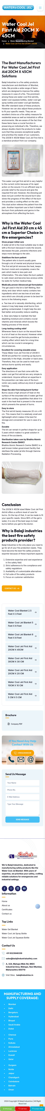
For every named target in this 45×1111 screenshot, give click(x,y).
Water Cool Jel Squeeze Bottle (15, 937)
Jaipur (11, 1073)
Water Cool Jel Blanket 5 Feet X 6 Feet (22, 624)
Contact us (7, 913)
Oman (11, 1089)
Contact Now (37, 1109)
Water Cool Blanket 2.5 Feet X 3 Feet (22, 612)
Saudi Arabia (14, 1024)
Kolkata (11, 1043)
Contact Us (10, 588)
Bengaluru (13, 1012)
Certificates (7, 909)
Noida (11, 1069)
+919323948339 (22, 752)
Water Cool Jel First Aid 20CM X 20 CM (22, 672)
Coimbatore (13, 1081)
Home (4, 41)
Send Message (22, 819)
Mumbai (12, 1004)
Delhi (10, 1008)
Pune (10, 1039)
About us (6, 905)
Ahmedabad (14, 1047)
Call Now (22, 1109)
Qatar (11, 1059)
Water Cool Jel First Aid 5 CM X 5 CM (22, 696)
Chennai (12, 1035)
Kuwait (11, 1055)
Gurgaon (12, 1065)
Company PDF (15, 724)
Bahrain (11, 1085)
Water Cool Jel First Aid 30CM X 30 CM (22, 660)
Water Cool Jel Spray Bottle (14, 933)
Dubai (11, 1028)
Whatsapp (7, 1109)
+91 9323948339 (14, 953)
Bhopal (11, 1020)
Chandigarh (13, 1077)
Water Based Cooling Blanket (22, 41)
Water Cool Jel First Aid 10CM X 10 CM (22, 684)
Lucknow (12, 1051)
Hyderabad (13, 1016)
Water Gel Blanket (10, 929)
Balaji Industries (26, 1101)
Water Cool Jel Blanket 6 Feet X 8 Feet (22, 636)
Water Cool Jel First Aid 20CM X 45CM (22, 648)
